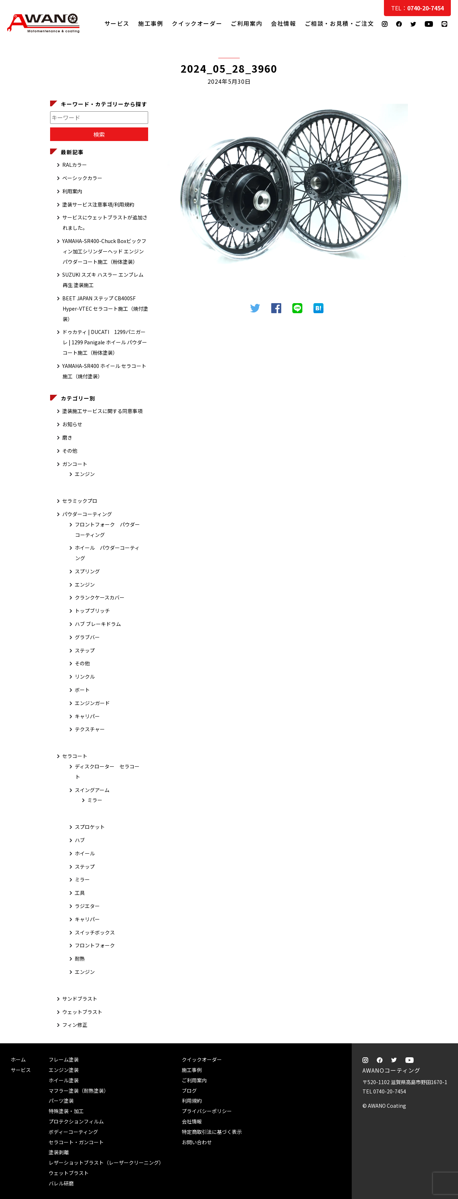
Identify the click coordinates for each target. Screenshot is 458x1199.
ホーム (18, 1059)
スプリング (87, 571)
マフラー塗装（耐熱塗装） (79, 1090)
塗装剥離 (59, 1152)
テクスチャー (90, 729)
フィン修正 (74, 1024)
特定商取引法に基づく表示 (212, 1131)
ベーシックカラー (82, 177)
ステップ (85, 650)
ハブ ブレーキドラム (98, 623)
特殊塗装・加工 (66, 1111)
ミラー (94, 800)
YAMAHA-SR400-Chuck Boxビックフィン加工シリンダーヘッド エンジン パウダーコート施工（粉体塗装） (104, 251)
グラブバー (87, 637)
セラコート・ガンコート (76, 1142)
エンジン (85, 473)
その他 (69, 450)
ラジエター (87, 905)
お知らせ (72, 424)
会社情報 (283, 23)
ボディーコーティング (73, 1131)
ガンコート (74, 463)
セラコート (74, 755)
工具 (80, 892)
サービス (117, 23)
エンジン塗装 (64, 1069)
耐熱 (80, 958)
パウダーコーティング (87, 514)
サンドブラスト (79, 998)
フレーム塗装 (64, 1059)
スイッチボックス (95, 932)
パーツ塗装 (61, 1100)
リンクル (85, 676)
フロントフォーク (95, 945)
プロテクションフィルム (76, 1121)
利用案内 (72, 191)
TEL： (417, 8)
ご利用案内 (246, 23)
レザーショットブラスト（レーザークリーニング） (106, 1162)
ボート (82, 689)
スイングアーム (92, 789)
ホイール (85, 853)
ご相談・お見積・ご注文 (445, 144)
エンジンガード (92, 703)
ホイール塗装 (64, 1080)
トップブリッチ (92, 610)
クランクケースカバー (100, 597)
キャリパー (87, 716)
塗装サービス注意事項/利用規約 (98, 204)
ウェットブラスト (82, 1011)
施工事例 (150, 23)
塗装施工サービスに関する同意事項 (102, 410)
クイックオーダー (197, 23)
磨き (67, 437)
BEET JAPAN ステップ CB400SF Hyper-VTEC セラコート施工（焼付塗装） (105, 308)
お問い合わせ (197, 1142)
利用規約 (192, 1100)
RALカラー (74, 164)
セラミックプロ (79, 500)
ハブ (80, 840)
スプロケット (90, 826)
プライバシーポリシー (207, 1111)
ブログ (189, 1090)
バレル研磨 (61, 1183)
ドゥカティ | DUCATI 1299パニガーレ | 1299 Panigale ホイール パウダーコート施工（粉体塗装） (104, 342)
